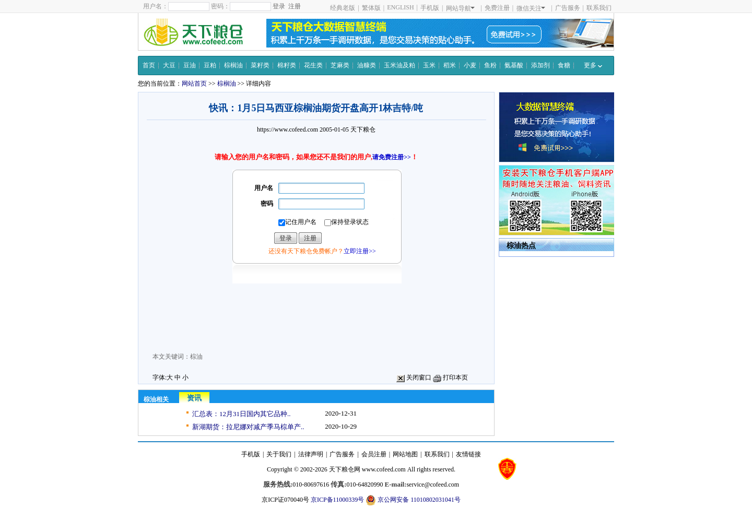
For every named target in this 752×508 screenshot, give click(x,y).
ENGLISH (400, 7)
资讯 (194, 398)
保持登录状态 (346, 222)
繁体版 (371, 7)
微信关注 (530, 8)
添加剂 (540, 65)
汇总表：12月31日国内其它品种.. (241, 414)
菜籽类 (260, 65)
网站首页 (194, 83)
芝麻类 (340, 65)
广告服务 (567, 7)
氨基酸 (513, 65)
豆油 (189, 65)
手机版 (429, 7)
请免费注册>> (391, 157)
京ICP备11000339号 (337, 499)
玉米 (429, 65)
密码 (267, 203)
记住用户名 (297, 222)
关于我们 (278, 454)
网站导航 (460, 8)
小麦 (470, 65)
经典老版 (342, 7)
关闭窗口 (413, 377)
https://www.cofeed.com (287, 129)
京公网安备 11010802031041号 (413, 500)
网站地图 (405, 454)
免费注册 (497, 7)
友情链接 (468, 454)
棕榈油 (233, 65)
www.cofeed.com (384, 469)
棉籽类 (286, 65)
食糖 (564, 65)
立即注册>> (360, 251)
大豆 (169, 65)
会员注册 (373, 454)
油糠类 (366, 65)
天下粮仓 (362, 129)
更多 (593, 65)
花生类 (313, 65)
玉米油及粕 (399, 65)
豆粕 (210, 65)
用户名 (263, 188)
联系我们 (599, 7)
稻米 (449, 65)
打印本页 (450, 377)
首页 (149, 65)
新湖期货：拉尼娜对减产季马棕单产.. (248, 427)
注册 (294, 6)
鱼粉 (490, 65)
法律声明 (310, 454)
